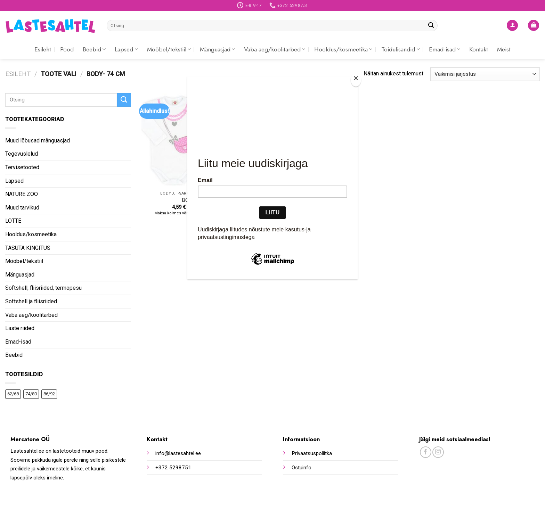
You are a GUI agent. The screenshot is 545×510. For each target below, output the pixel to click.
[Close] (356, 80)
